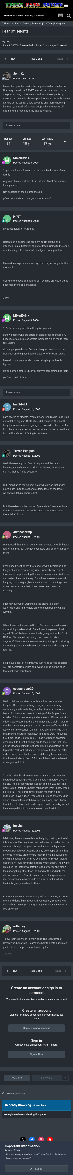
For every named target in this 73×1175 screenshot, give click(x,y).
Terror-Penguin (24, 451)
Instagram (59, 23)
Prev (13, 58)
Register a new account (36, 1028)
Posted (25, 78)
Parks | (19, 23)
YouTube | (48, 23)
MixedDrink (21, 158)
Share (17, 1078)
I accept (36, 1168)
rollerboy (19, 926)
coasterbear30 (23, 689)
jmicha (18, 826)
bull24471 (20, 404)
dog (8, 41)
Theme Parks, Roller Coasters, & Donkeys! (43, 45)
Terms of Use (12, 1150)
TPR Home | (8, 23)
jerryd (17, 216)
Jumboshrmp (22, 532)
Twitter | (27, 23)
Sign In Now (36, 1054)
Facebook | (37, 23)
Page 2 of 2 (36, 58)
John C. (18, 73)
